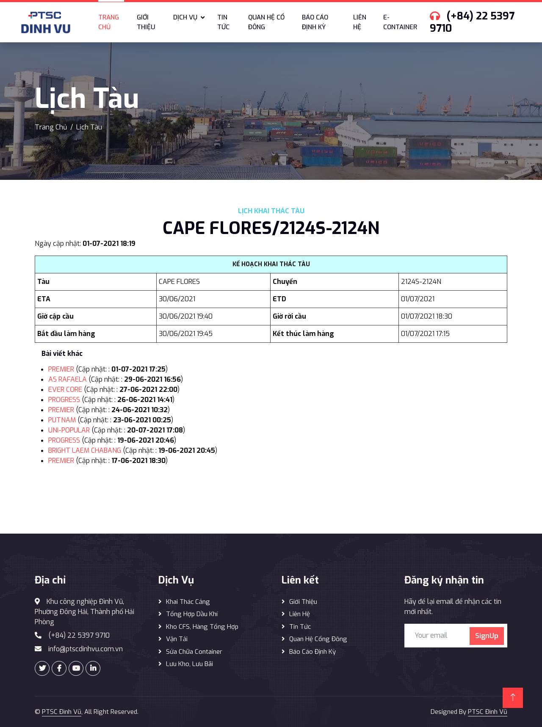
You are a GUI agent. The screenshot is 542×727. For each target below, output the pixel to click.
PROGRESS (64, 399)
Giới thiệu (146, 22)
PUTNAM (62, 420)
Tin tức (223, 22)
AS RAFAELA (67, 379)
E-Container (400, 22)
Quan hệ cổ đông (266, 22)
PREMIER (61, 369)
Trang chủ (108, 22)
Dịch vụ (185, 17)
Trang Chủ (51, 127)
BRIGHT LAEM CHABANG (84, 450)
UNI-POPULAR (69, 430)
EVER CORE (65, 389)
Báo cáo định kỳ (315, 22)
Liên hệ (359, 22)
